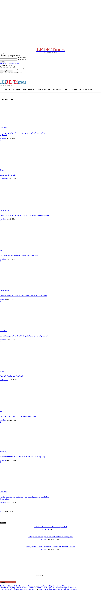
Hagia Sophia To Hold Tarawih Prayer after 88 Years (60, 592)
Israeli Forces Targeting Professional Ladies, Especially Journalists (20, 592)
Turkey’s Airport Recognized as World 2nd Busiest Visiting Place (50, 542)
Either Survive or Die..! (8, 180)
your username (21, 60)
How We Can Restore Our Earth (11, 381)
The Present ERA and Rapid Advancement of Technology (18, 591)
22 (4, 516)
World (2, 255)
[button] (98, 94)
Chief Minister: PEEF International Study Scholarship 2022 (18, 594)
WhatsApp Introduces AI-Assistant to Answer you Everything (22, 461)
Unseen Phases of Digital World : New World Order (54, 591)
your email (20, 71)
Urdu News (3, 132)
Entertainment (4, 215)
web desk (3, 143)
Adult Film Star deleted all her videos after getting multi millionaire (24, 220)
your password (21, 62)
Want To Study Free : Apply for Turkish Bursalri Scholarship (58, 594)
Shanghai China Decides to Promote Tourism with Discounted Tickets (50, 551)
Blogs (2, 175)
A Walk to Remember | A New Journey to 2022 (50, 532)
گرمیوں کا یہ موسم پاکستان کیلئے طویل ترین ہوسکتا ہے (24, 341)
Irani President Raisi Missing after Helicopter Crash (19, 260)
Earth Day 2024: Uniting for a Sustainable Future (18, 421)
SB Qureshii (4, 183)
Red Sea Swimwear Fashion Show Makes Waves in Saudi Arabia (23, 300)
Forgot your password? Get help (10, 66)
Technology (3, 456)
